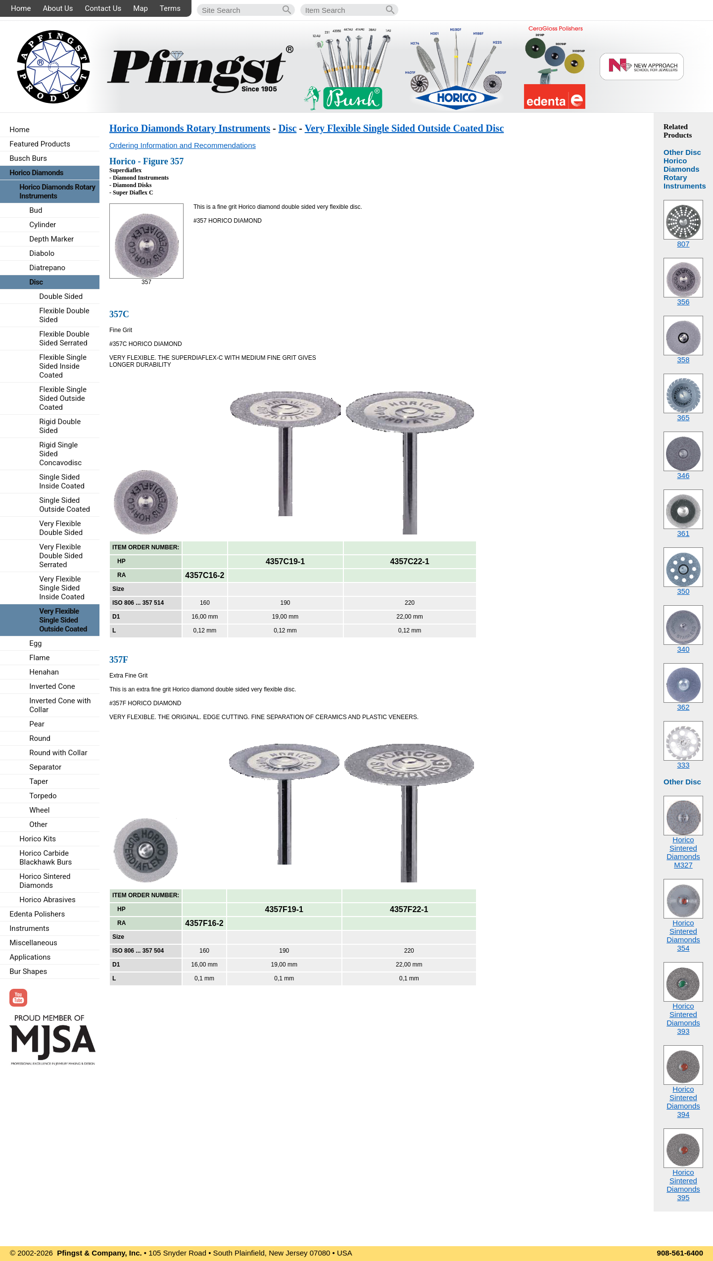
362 (683, 707)
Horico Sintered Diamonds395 (683, 1185)
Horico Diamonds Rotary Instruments (189, 128)
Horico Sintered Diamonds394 (683, 1101)
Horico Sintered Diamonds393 (683, 1018)
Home (21, 8)
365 (683, 417)
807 (683, 244)
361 (683, 533)
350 (683, 591)
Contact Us (103, 8)
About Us (58, 8)
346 (683, 475)
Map (140, 8)
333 (683, 765)
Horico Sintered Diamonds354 (683, 935)
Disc (288, 128)
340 (683, 649)
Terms (170, 8)
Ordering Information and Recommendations (182, 145)
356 (683, 301)
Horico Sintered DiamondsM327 (683, 852)
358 (683, 359)
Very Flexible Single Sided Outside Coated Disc (404, 128)
